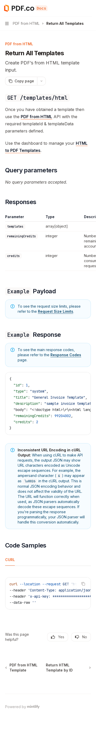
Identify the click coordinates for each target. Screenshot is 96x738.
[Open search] (80, 8)
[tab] (10, 559)
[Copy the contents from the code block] (83, 378)
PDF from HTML (36, 116)
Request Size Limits (55, 311)
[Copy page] (21, 81)
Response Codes (65, 355)
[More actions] (89, 8)
